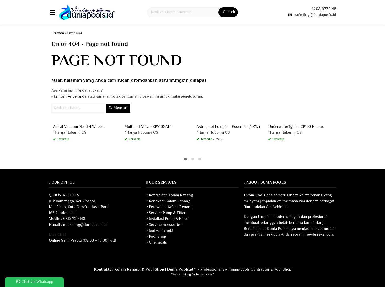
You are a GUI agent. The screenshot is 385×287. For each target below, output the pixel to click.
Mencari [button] (118, 108)
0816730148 (326, 9)
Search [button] (228, 12)
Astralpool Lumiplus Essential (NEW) (228, 127)
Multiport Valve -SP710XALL (148, 127)
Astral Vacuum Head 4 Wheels (79, 127)
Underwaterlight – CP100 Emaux (296, 127)
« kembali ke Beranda (68, 97)
